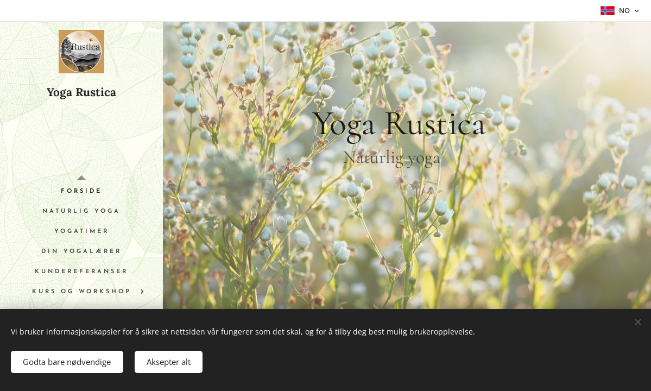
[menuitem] (81, 191)
